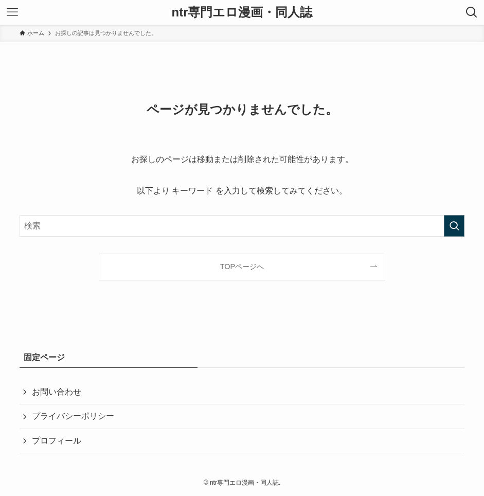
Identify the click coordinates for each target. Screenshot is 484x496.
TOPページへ (242, 266)
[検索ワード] (242, 226)
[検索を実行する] (454, 226)
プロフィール (56, 440)
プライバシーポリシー (73, 416)
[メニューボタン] (12, 12)
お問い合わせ (56, 391)
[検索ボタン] (471, 12)
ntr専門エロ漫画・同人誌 (242, 12)
